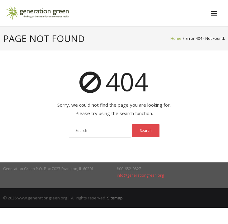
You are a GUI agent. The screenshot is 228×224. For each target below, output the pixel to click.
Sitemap (115, 198)
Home (175, 38)
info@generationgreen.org (140, 175)
